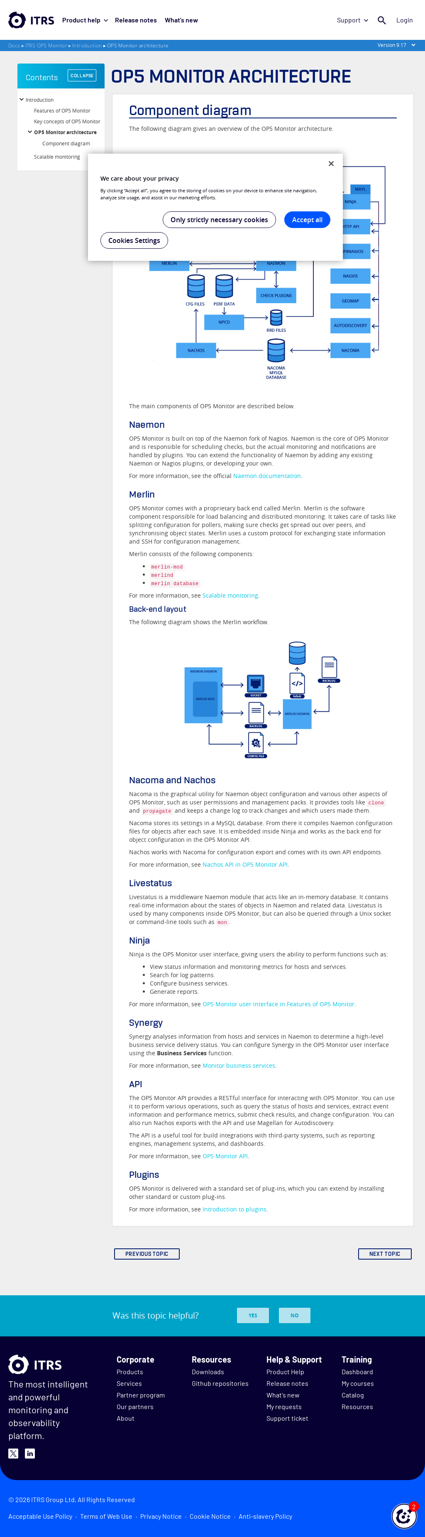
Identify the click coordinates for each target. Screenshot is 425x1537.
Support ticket (287, 1418)
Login (405, 20)
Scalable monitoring (57, 156)
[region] (215, 207)
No (295, 1315)
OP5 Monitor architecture (65, 132)
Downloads (208, 1371)
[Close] (331, 163)
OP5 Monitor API (225, 1156)
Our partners (135, 1406)
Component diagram (66, 143)
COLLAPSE (82, 75)
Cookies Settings (134, 240)
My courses (358, 1383)
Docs (14, 45)
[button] (404, 1516)
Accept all (307, 219)
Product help (85, 20)
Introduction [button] (40, 99)
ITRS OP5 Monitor (46, 45)
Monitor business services (239, 1065)
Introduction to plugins (234, 1209)
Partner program (141, 1395)
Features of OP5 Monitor (62, 110)
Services (129, 1383)
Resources (357, 1406)
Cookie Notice (210, 1516)
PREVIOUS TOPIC (147, 1254)
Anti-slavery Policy (265, 1516)
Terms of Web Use (106, 1516)
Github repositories (220, 1383)
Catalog (353, 1395)
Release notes (135, 20)
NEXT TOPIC (385, 1254)
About (125, 1418)
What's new (179, 20)
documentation (267, 476)
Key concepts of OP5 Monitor (67, 121)
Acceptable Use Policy (40, 1516)
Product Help (285, 1371)
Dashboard (357, 1371)
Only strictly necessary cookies (219, 219)
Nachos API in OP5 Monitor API (245, 864)
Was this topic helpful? (155, 1315)
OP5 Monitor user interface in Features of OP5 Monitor (278, 1004)
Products (130, 1371)
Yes (253, 1315)
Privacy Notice (161, 1516)
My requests (284, 1406)
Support (353, 20)
